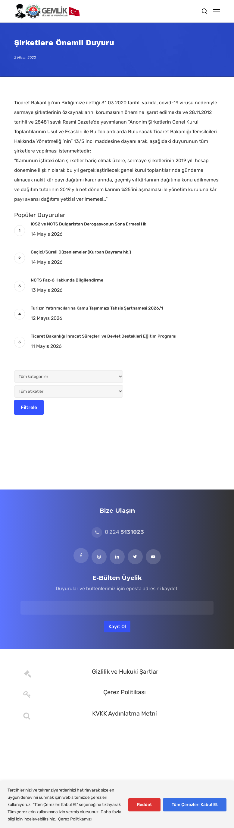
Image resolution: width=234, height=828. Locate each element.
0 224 (118, 532)
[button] (216, 11)
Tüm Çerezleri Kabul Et (195, 804)
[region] (117, 804)
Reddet (144, 804)
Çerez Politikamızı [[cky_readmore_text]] (75, 819)
